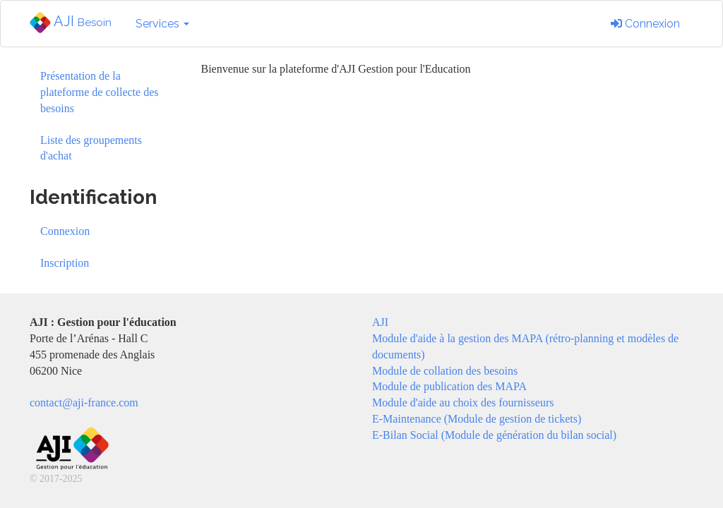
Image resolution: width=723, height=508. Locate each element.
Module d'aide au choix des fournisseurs (463, 403)
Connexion (645, 23)
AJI (71, 22)
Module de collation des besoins (445, 371)
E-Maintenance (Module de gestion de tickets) (476, 419)
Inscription (64, 263)
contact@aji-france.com (84, 403)
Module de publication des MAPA (449, 386)
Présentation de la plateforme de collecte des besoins (99, 92)
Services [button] (162, 23)
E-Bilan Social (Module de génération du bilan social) (494, 435)
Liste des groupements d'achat (91, 148)
